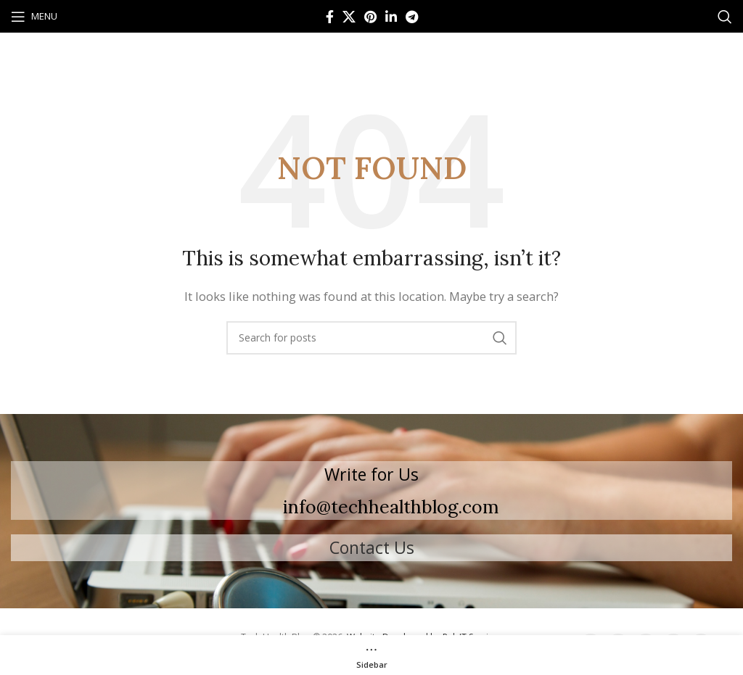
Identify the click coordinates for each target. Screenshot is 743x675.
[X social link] (349, 17)
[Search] (724, 16)
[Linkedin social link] (391, 17)
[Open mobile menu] (34, 16)
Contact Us (371, 547)
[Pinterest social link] (370, 17)
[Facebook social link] (329, 17)
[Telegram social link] (411, 17)
